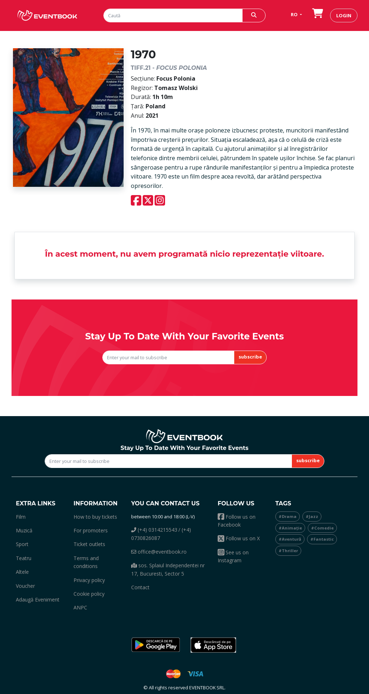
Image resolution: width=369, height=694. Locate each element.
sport (22, 544)
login (343, 15)
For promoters (91, 530)
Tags (283, 503)
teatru (23, 558)
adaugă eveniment (37, 599)
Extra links (35, 503)
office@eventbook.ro (159, 551)
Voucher (25, 585)
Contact (140, 587)
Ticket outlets (89, 544)
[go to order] (317, 15)
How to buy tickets (95, 516)
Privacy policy (89, 580)
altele (22, 571)
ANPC (80, 607)
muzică (24, 530)
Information (95, 503)
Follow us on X (239, 538)
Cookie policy (89, 593)
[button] (155, 645)
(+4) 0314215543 (154, 529)
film (21, 516)
